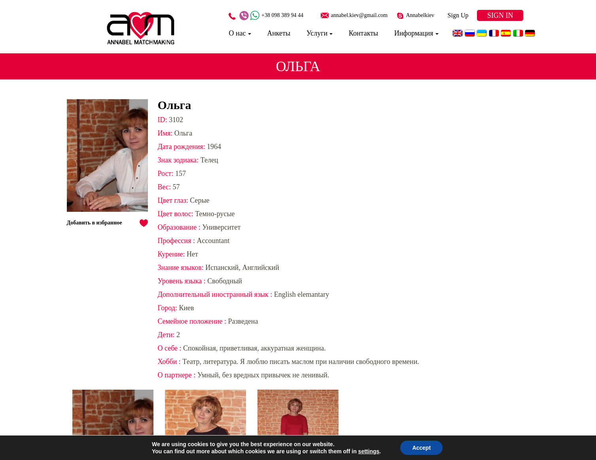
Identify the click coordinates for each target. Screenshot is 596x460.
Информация (413, 33)
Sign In (500, 15)
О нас (237, 33)
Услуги (317, 33)
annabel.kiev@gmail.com (359, 15)
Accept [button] (421, 448)
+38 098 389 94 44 (282, 15)
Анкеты (278, 33)
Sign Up (458, 15)
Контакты (363, 33)
